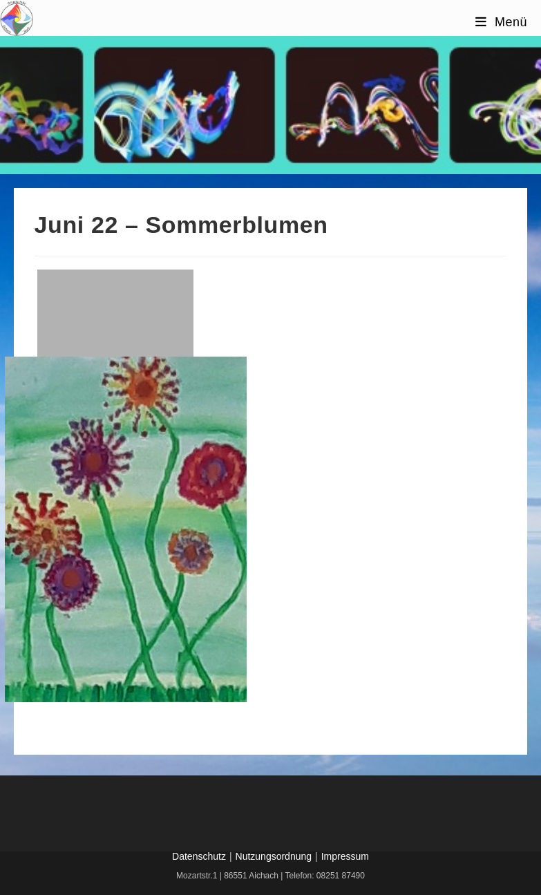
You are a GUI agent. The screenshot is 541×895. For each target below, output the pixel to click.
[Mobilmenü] (501, 22)
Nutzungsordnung (274, 856)
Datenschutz (199, 856)
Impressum (345, 856)
